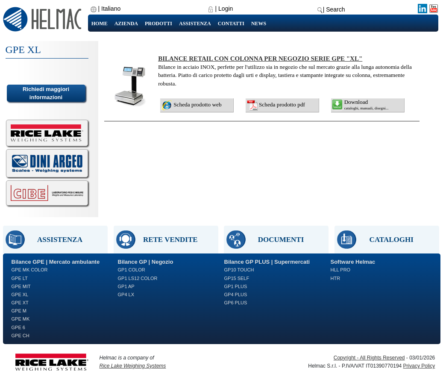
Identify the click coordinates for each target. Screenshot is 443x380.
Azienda (126, 24)
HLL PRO (341, 269)
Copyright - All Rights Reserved (369, 358)
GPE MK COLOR (30, 269)
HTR (335, 278)
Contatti (231, 24)
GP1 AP (126, 286)
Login (225, 8)
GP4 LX (126, 294)
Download (366, 104)
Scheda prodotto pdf (282, 104)
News (258, 24)
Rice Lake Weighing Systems (133, 366)
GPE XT (20, 302)
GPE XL (20, 294)
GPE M (19, 310)
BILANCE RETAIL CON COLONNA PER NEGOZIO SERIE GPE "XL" (260, 58)
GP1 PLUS (235, 286)
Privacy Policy (419, 366)
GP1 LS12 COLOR (138, 278)
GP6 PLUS (235, 302)
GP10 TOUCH (239, 269)
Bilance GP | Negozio (145, 262)
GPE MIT (21, 286)
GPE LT (20, 278)
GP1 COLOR (131, 269)
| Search (334, 9)
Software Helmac (353, 262)
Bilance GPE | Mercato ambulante (56, 262)
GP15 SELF (236, 278)
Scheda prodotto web (197, 104)
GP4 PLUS (235, 294)
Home (99, 24)
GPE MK (21, 318)
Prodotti (158, 24)
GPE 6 (18, 327)
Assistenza (195, 24)
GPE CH (20, 335)
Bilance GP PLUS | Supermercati (267, 262)
